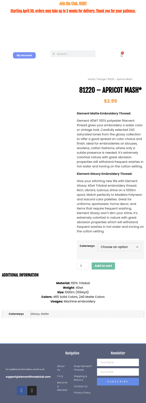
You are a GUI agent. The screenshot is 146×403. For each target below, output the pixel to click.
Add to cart (103, 266)
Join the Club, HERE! (73, 3)
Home (91, 79)
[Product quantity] (83, 265)
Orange (101, 79)
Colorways (87, 246)
